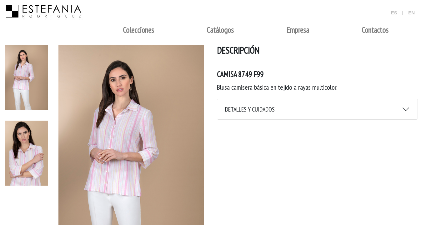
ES (394, 12)
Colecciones (138, 30)
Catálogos (220, 30)
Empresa (297, 30)
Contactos (375, 30)
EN (411, 12)
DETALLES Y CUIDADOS (250, 109)
